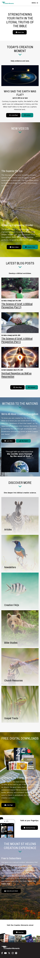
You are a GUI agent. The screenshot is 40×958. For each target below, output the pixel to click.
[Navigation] (35, 3)
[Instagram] (13, 953)
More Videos (14, 247)
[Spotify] (16, 953)
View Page (8, 805)
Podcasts (31, 387)
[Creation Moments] (7, 2)
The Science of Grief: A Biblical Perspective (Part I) (16, 340)
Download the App (29, 828)
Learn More (8, 441)
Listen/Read (13, 115)
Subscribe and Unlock (11, 891)
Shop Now (19, 932)
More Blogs (17, 387)
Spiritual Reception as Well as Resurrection (16, 374)
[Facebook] (2, 953)
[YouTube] (5, 953)
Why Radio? (23, 441)
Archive (27, 115)
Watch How (20, 32)
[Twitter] (9, 953)
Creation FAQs (30, 247)
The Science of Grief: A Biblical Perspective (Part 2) (16, 305)
